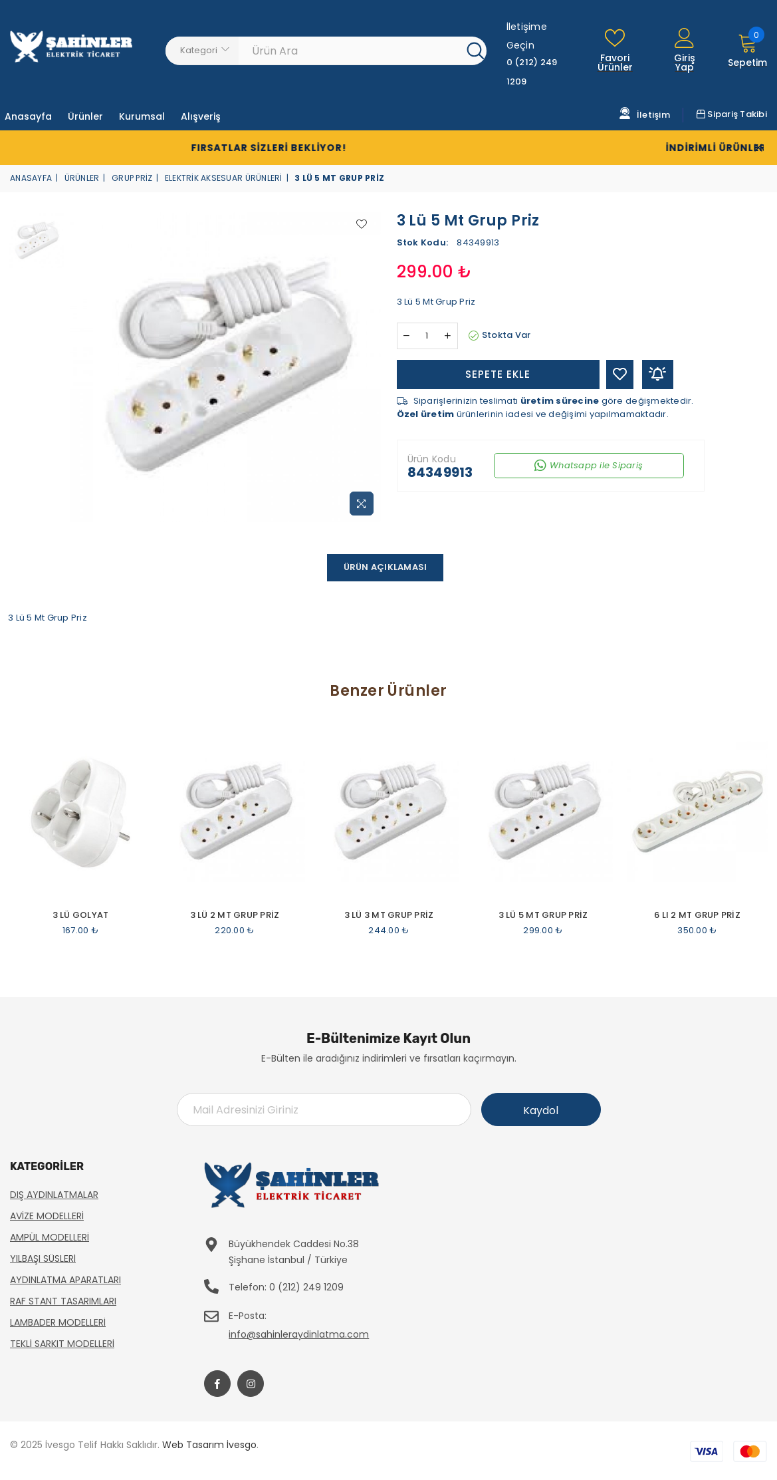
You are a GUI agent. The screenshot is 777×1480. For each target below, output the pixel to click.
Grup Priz (132, 178)
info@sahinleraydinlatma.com (299, 1334)
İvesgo (242, 1444)
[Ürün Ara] (353, 51)
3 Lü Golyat (81, 915)
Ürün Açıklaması (385, 567)
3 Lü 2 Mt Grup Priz (235, 915)
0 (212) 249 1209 (306, 1287)
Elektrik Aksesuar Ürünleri (223, 178)
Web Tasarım (193, 1444)
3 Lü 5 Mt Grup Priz (543, 915)
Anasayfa (31, 178)
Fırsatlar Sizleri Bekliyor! (237, 147)
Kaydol (540, 1110)
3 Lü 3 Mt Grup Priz (389, 915)
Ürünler (82, 178)
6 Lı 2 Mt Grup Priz (697, 915)
